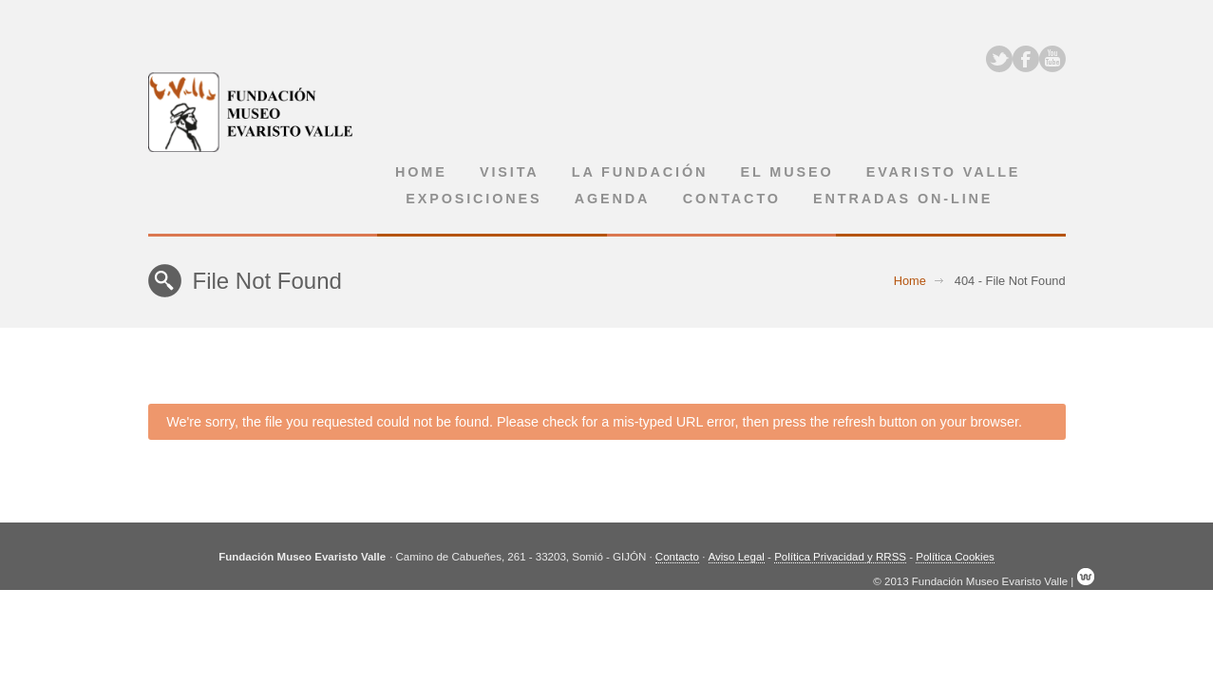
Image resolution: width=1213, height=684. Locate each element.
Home (421, 172)
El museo (787, 172)
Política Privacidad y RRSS (840, 556)
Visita (510, 172)
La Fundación (640, 172)
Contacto (732, 198)
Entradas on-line (903, 198)
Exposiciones (473, 198)
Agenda (613, 198)
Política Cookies (955, 556)
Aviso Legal (737, 556)
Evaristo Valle (943, 172)
